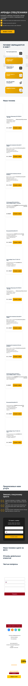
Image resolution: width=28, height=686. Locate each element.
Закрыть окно (14, 676)
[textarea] (14, 589)
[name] (14, 528)
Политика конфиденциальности (15, 635)
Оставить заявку (17, 127)
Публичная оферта (14, 637)
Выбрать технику (7, 31)
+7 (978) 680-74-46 (15, 569)
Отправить (14, 594)
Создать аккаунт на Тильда (14, 625)
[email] (14, 585)
